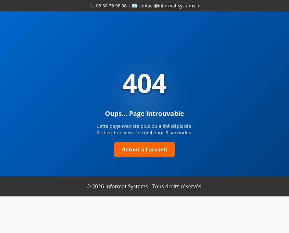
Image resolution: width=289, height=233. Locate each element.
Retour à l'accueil (144, 149)
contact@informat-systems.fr (169, 6)
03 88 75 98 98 (111, 6)
